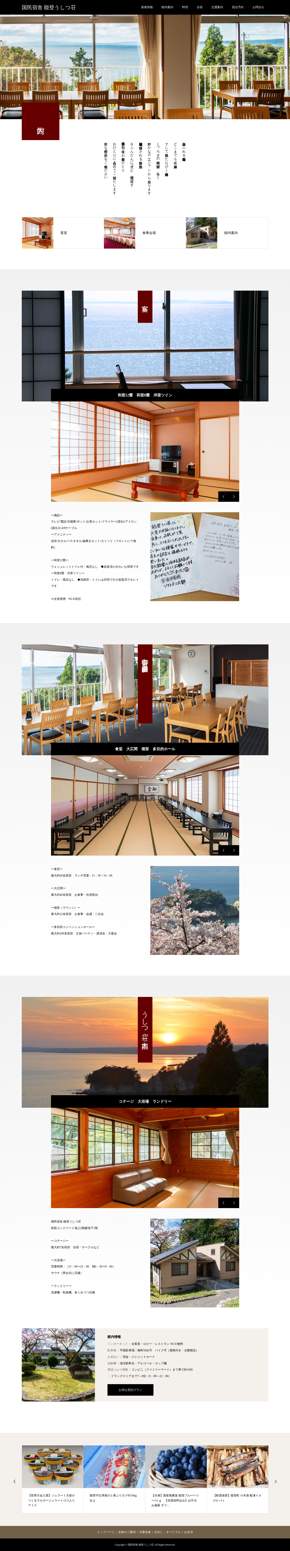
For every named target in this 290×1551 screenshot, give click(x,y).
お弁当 (188, 1532)
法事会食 (145, 1532)
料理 (185, 7)
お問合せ (258, 7)
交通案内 (217, 7)
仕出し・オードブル (167, 1532)
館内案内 (167, 7)
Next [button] (275, 1481)
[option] (145, 451)
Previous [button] (15, 1481)
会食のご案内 (127, 1532)
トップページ (106, 1532)
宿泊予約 (238, 7)
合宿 (200, 7)
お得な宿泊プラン (130, 1389)
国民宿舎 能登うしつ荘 (49, 7)
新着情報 (147, 7)
